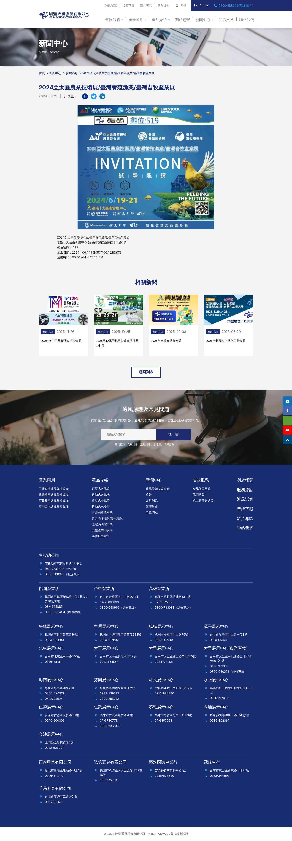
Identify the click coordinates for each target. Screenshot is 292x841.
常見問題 (152, 512)
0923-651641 (219, 640)
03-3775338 (108, 780)
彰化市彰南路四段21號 (60, 688)
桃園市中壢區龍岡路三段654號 (120, 634)
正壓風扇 (145, 444)
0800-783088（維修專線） (173, 607)
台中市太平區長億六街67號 (118, 656)
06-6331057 (53, 802)
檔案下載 (128, 5)
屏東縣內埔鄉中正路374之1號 (229, 715)
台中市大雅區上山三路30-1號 (119, 597)
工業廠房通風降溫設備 (54, 489)
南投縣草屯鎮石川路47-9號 (63, 563)
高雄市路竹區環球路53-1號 (173, 597)
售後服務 (112, 20)
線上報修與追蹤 (203, 500)
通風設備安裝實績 (158, 489)
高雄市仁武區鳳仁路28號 (116, 715)
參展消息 (86, 331)
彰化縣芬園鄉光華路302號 (117, 688)
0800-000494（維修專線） (64, 612)
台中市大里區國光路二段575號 (175, 656)
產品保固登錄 (202, 489)
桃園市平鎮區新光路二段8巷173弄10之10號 (66, 599)
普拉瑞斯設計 (179, 834)
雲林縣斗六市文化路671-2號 (173, 688)
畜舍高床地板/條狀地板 (107, 518)
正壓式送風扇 (101, 489)
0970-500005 (54, 720)
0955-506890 (164, 776)
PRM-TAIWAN (158, 834)
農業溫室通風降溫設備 (54, 494)
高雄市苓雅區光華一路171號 (173, 715)
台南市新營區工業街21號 (61, 796)
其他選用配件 (101, 536)
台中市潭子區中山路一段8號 (228, 634)
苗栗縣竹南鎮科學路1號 (170, 770)
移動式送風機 (101, 494)
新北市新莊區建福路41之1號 (63, 770)
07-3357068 (163, 720)
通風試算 (111, 5)
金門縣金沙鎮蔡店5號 (59, 742)
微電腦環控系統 (102, 524)
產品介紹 (159, 20)
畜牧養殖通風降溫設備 (54, 500)
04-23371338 (219, 666)
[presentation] (32, 326)
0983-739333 (109, 693)
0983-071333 (164, 662)
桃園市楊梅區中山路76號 (171, 634)
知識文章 (226, 20)
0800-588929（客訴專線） (63, 574)
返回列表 (146, 372)
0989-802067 (220, 720)
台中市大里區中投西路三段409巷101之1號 (230, 658)
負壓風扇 (132, 444)
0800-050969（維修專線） (118, 607)
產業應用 (135, 20)
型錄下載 (245, 508)
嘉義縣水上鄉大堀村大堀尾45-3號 (231, 690)
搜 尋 (173, 434)
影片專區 (146, 5)
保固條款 (199, 494)
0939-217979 (219, 698)
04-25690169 (109, 602)
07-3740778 (109, 720)
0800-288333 (109, 699)
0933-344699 (220, 776)
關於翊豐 (182, 20)
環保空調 (169, 444)
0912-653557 (109, 662)
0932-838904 (54, 748)
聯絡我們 (246, 20)
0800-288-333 (110, 726)
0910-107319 (164, 640)
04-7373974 (54, 699)
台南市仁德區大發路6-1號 (62, 715)
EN (195, 5)
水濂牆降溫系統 (102, 512)
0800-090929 (55, 693)
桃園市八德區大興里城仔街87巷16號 (121, 772)
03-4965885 (54, 606)
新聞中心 (203, 20)
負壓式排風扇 (101, 500)
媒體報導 (152, 506)
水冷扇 (157, 444)
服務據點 (163, 5)
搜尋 (180, 5)
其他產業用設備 (102, 530)
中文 (206, 5)
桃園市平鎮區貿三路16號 (61, 634)
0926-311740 (54, 776)
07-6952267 (163, 602)
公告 (149, 494)
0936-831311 (54, 662)
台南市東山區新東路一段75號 (229, 770)
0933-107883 (54, 640)
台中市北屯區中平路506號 (62, 656)
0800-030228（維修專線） (228, 671)
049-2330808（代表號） (62, 569)
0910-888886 (164, 693)
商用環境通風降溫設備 (54, 506)
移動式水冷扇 (101, 506)
